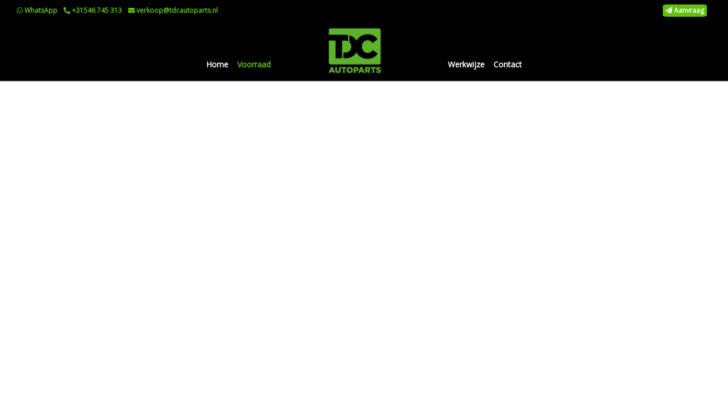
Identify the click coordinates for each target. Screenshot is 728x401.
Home (217, 64)
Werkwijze (466, 64)
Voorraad (254, 64)
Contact (508, 64)
